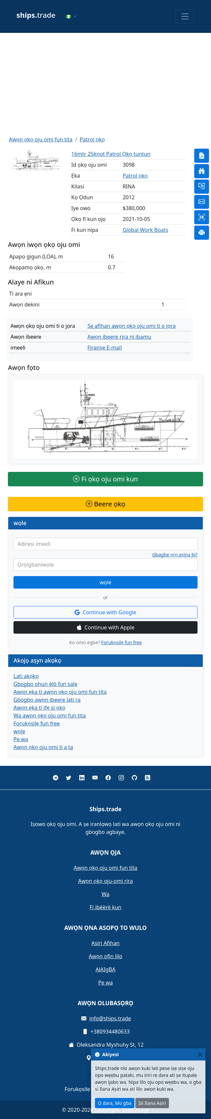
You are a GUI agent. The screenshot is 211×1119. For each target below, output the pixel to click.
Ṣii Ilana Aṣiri (152, 1103)
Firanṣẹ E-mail (104, 347)
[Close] (200, 1054)
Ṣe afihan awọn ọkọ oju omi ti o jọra (131, 325)
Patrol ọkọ (92, 139)
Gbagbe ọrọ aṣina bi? (175, 554)
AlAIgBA (105, 969)
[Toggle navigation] (185, 16)
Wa (105, 894)
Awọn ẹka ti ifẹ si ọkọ (39, 707)
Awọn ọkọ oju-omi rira (105, 881)
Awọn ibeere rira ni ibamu (119, 336)
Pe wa (20, 739)
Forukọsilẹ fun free (121, 642)
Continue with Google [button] (105, 612)
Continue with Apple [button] (105, 627)
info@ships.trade (110, 1018)
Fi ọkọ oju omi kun (105, 478)
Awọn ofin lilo (105, 956)
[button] (71, 16)
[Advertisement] (105, 84)
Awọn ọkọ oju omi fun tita (40, 139)
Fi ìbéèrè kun (105, 907)
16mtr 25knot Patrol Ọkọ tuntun (111, 154)
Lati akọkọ (26, 676)
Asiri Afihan (105, 943)
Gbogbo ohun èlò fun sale (45, 684)
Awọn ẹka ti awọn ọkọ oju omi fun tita (60, 691)
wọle (105, 582)
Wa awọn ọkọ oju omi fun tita (49, 715)
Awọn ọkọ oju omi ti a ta (43, 747)
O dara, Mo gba (114, 1103)
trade (36, 15)
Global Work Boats (145, 229)
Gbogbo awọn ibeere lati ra (47, 699)
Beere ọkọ (105, 503)
